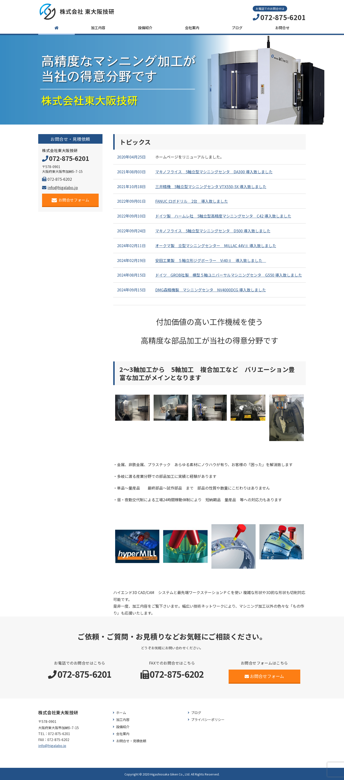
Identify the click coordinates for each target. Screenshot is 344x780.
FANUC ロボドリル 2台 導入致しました (191, 201)
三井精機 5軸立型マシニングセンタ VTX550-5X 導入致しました (210, 186)
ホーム (121, 712)
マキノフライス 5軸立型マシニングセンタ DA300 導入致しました (214, 172)
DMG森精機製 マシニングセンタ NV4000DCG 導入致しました (210, 290)
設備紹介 (145, 27)
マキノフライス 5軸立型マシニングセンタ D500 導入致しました (212, 231)
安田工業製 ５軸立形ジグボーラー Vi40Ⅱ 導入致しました (210, 260)
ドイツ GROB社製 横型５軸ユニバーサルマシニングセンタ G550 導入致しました (228, 275)
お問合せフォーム (70, 200)
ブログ (237, 27)
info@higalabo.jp (60, 187)
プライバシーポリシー (208, 719)
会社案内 (192, 27)
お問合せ (282, 27)
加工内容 (98, 27)
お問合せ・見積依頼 (131, 741)
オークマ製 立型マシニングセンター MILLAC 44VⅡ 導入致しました (215, 245)
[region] (172, 80)
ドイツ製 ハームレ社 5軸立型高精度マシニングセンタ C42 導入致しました (223, 216)
